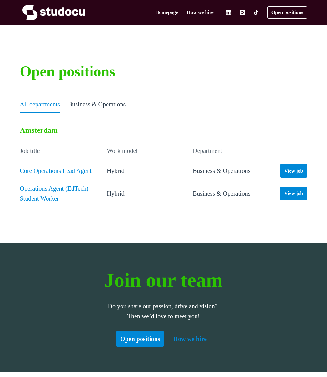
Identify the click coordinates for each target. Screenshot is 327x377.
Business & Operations (106, 104)
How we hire (194, 12)
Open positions (284, 12)
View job (293, 173)
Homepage (157, 12)
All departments (43, 104)
